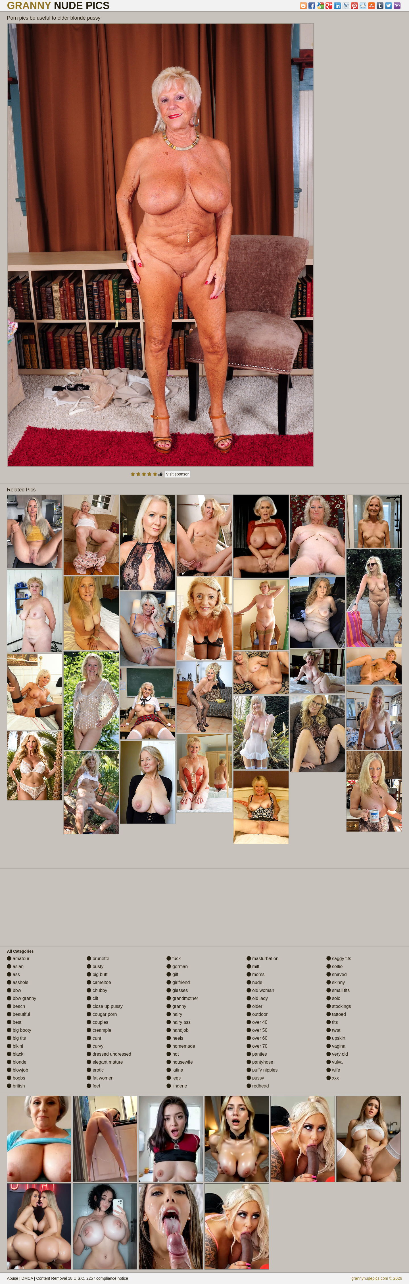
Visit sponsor (177, 474)
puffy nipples (262, 1070)
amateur (18, 958)
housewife (179, 1062)
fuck (173, 958)
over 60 (257, 1038)
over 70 (257, 1046)
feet (93, 1086)
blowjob (17, 1070)
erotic (95, 1070)
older (254, 1006)
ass (13, 974)
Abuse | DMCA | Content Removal (37, 1278)
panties (257, 1054)
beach (16, 1006)
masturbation (263, 958)
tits (332, 1022)
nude (254, 982)
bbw (14, 990)
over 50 (257, 1030)
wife (333, 1070)
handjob (177, 1030)
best (14, 1022)
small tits (338, 990)
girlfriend (178, 982)
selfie (334, 966)
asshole (17, 982)
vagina (336, 1046)
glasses (177, 990)
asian (15, 966)
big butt (97, 974)
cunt (94, 1038)
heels (174, 1038)
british (16, 1086)
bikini (15, 1046)
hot (172, 1054)
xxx (332, 1078)
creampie (99, 1030)
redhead (258, 1086)
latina (174, 1070)
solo (333, 998)
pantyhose (260, 1062)
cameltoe (99, 982)
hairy (174, 1014)
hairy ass (178, 1022)
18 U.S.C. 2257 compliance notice (98, 1278)
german (177, 966)
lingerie (176, 1086)
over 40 (257, 1022)
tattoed (336, 1014)
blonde (16, 1062)
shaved (336, 974)
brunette (98, 958)
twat (333, 1030)
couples (97, 1022)
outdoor (257, 1014)
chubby (97, 990)
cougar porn (102, 1014)
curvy (95, 1046)
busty (95, 966)
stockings (338, 1006)
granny (176, 1006)
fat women (100, 1078)
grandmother (182, 998)
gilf (172, 974)
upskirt (336, 1038)
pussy (255, 1078)
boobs (16, 1078)
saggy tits (338, 958)
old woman (260, 990)
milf (253, 966)
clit (92, 998)
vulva (334, 1062)
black (15, 1054)
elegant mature (105, 1062)
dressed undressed (109, 1054)
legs (173, 1078)
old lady (257, 998)
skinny (335, 982)
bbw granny (21, 998)
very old (337, 1054)
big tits (16, 1038)
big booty (19, 1030)
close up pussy (104, 1006)
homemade (180, 1046)
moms (256, 974)
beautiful (18, 1014)
